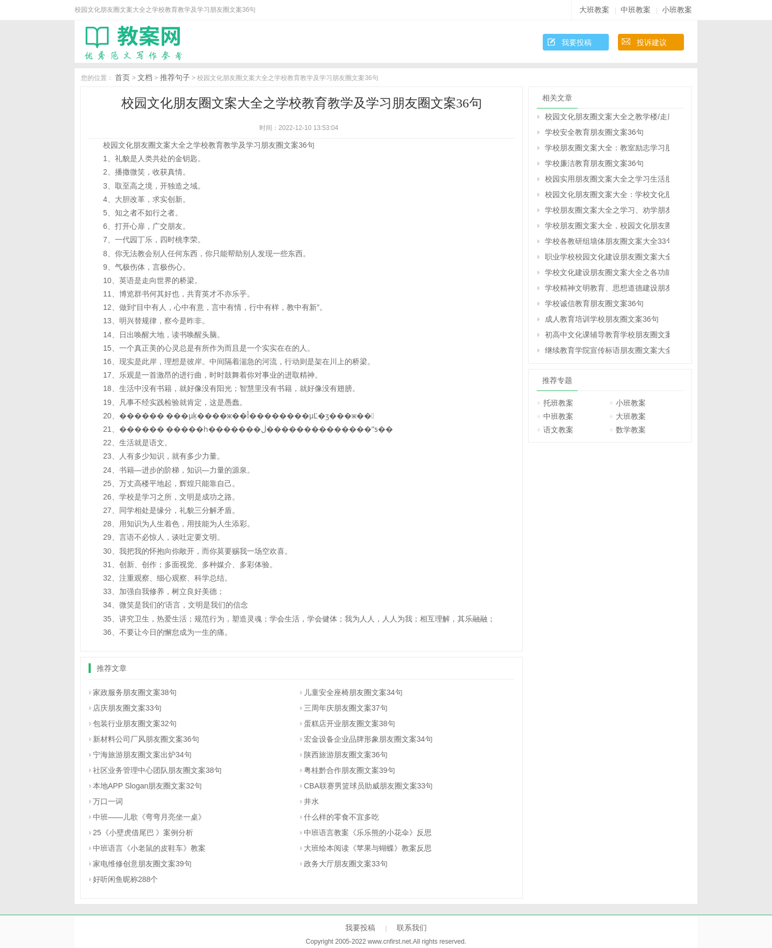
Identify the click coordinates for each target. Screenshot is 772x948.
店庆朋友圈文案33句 (127, 708)
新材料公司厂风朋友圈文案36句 (146, 739)
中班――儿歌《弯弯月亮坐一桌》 (149, 817)
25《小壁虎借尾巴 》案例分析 (143, 832)
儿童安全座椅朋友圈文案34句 (353, 692)
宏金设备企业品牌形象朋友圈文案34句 (368, 739)
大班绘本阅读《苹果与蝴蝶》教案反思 (368, 848)
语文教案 (558, 429)
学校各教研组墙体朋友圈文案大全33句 (607, 241)
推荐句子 (175, 77)
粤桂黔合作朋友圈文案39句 (349, 770)
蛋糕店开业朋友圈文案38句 (349, 723)
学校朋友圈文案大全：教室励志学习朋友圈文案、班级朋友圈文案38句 (607, 147)
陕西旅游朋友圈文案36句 (346, 754)
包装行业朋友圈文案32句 (135, 723)
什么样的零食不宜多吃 (341, 817)
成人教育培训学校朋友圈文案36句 (602, 319)
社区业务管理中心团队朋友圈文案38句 (157, 770)
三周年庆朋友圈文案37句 (346, 708)
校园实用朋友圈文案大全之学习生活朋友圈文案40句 (607, 179)
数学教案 (631, 429)
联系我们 (412, 927)
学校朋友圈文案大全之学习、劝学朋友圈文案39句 (607, 210)
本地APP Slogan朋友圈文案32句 (147, 785)
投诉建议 (652, 42)
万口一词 (108, 801)
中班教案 (636, 9)
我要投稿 (577, 42)
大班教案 (594, 9)
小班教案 (677, 9)
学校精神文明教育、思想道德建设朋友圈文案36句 (607, 288)
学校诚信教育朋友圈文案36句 (594, 303)
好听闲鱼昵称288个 (125, 879)
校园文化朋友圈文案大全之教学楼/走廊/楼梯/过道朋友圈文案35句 (607, 116)
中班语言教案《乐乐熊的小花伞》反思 (368, 832)
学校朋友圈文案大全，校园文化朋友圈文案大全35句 (607, 225)
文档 (144, 77)
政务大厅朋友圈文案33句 (346, 863)
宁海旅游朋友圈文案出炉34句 (142, 754)
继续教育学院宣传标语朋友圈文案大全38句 (607, 350)
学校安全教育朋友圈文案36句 (594, 132)
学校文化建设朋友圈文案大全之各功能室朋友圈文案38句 (607, 272)
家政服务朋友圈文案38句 (135, 692)
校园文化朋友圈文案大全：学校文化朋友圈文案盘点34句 (607, 194)
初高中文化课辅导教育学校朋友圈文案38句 (607, 334)
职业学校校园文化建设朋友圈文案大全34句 (607, 256)
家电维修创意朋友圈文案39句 (142, 863)
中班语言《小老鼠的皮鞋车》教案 (149, 848)
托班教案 (558, 403)
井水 (311, 801)
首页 (122, 77)
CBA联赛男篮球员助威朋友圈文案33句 (368, 785)
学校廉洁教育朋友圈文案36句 (594, 163)
